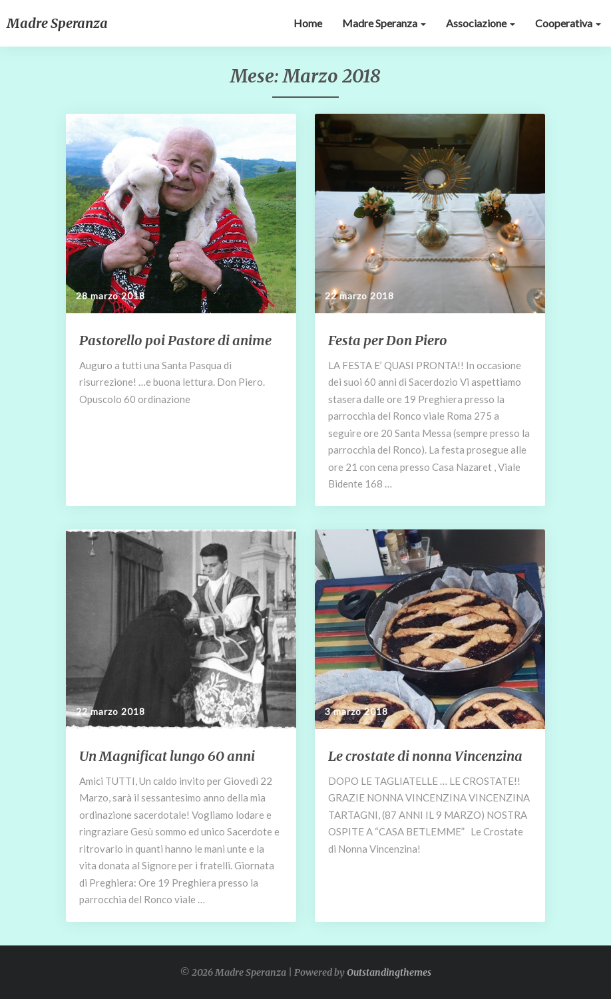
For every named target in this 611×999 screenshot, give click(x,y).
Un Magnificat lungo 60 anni (167, 756)
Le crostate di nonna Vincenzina (425, 756)
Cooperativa (568, 23)
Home (308, 23)
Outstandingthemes (389, 972)
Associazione (480, 23)
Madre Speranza (384, 23)
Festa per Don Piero (387, 340)
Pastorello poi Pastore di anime (175, 340)
